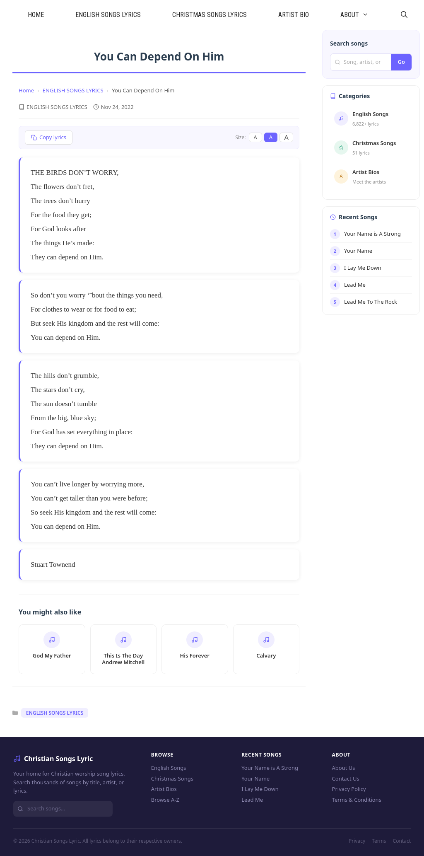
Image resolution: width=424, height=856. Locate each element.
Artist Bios (164, 789)
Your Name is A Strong (269, 767)
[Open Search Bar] (404, 15)
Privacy (357, 840)
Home (26, 90)
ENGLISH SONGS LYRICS (108, 15)
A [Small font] (255, 137)
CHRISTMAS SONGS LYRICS (209, 15)
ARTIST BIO (293, 15)
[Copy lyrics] (48, 138)
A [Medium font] (270, 137)
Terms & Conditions (356, 799)
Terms (379, 840)
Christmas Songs (172, 778)
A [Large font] (286, 137)
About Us (343, 767)
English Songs (168, 767)
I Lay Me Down (260, 789)
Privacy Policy (349, 789)
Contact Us (345, 778)
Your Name (255, 778)
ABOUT (362, 15)
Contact (402, 840)
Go (401, 61)
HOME (36, 15)
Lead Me (252, 799)
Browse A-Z (165, 799)
